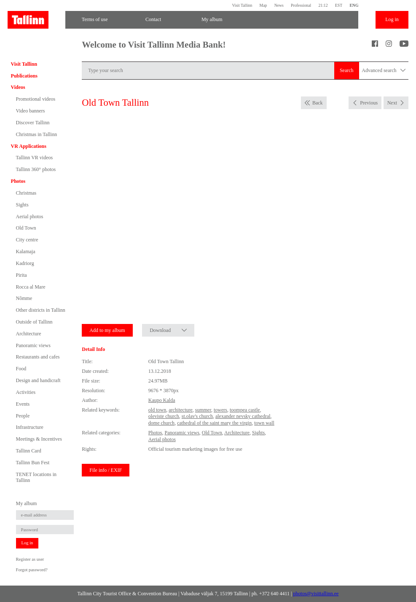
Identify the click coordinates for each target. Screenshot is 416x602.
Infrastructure (29, 427)
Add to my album (107, 330)
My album (212, 19)
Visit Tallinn (242, 5)
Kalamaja (25, 251)
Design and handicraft (38, 380)
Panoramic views (33, 345)
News (279, 5)
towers (220, 410)
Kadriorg (25, 263)
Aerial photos (29, 216)
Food (21, 369)
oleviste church (163, 416)
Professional (301, 5)
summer (203, 410)
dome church (161, 423)
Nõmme (24, 298)
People (23, 416)
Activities (26, 392)
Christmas (26, 193)
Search (347, 70)
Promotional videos (36, 99)
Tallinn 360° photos (36, 169)
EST (338, 5)
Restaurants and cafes (38, 357)
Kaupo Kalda (161, 400)
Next (392, 103)
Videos (18, 87)
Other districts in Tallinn (40, 310)
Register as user (30, 559)
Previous (369, 103)
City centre (27, 240)
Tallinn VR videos (34, 158)
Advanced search (383, 70)
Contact (153, 19)
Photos (18, 181)
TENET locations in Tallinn (36, 477)
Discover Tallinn (33, 123)
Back (317, 103)
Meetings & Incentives (39, 439)
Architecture (28, 334)
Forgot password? (32, 569)
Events (23, 404)
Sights (22, 205)
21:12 (322, 5)
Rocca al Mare (31, 287)
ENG (353, 5)
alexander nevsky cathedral (243, 416)
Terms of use (95, 19)
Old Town (26, 228)
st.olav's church (197, 416)
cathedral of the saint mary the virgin (214, 423)
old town (157, 410)
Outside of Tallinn (34, 322)
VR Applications (28, 146)
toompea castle (245, 410)
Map (263, 5)
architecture (181, 410)
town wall (264, 423)
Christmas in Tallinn (36, 134)
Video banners (30, 111)
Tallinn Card (28, 451)
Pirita (21, 275)
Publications (24, 76)
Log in (392, 19)
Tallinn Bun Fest (33, 463)
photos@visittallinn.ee (315, 594)
